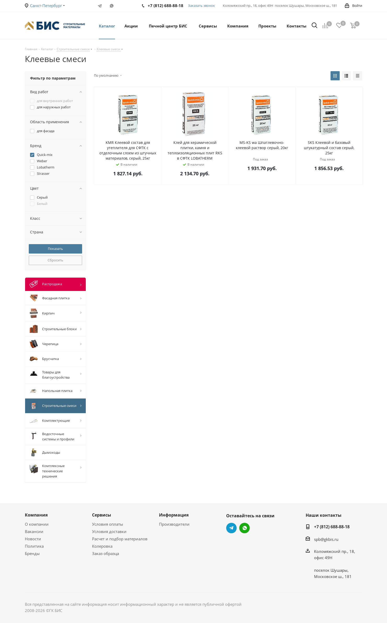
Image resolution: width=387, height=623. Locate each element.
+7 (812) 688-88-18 (332, 527)
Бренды (32, 553)
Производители (174, 524)
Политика (34, 546)
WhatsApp (111, 5)
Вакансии (34, 531)
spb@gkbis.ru (326, 539)
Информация (174, 515)
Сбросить (55, 260)
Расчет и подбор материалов (119, 538)
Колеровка (102, 546)
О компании (37, 524)
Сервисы (101, 515)
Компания (36, 515)
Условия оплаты (107, 524)
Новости (33, 538)
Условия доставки (109, 531)
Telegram (100, 5)
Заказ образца (105, 553)
